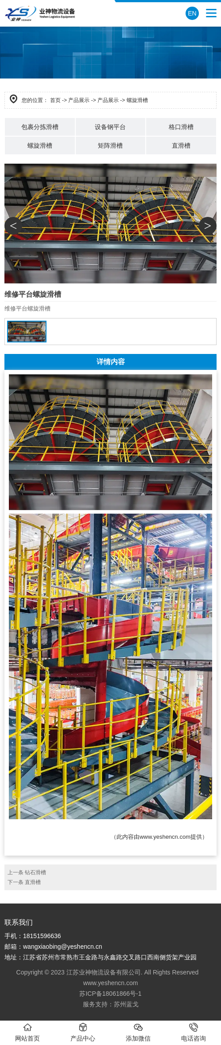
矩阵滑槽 (110, 145)
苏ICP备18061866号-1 (110, 993)
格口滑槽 (181, 126)
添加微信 (138, 1032)
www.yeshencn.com (165, 836)
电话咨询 (193, 1032)
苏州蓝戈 (126, 1004)
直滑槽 (181, 145)
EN (192, 13)
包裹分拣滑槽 (39, 126)
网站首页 (27, 1032)
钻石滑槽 (35, 872)
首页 (55, 100)
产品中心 (82, 1032)
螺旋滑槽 (39, 145)
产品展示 (78, 100)
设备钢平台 (110, 126)
